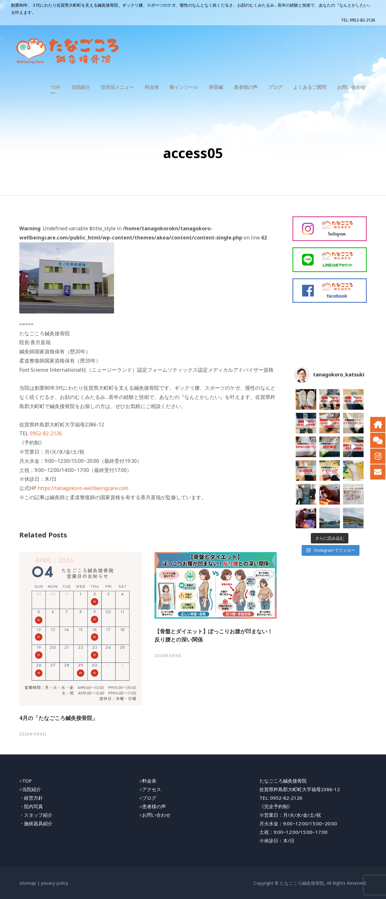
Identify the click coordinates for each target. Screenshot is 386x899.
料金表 (152, 87)
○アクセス (150, 789)
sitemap (27, 883)
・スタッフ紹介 (35, 815)
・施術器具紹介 (35, 823)
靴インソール (184, 87)
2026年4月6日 (33, 734)
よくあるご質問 (309, 87)
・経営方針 (31, 798)
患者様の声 (245, 87)
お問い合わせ (351, 87)
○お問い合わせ (155, 815)
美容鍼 (216, 87)
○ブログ (147, 798)
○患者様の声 (152, 806)
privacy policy (54, 883)
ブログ (275, 87)
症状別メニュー (117, 87)
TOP (55, 87)
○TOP (25, 781)
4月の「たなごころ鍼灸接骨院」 (58, 718)
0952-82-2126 (362, 20)
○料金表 (147, 781)
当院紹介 (80, 87)
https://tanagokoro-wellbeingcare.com (83, 488)
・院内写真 (31, 806)
